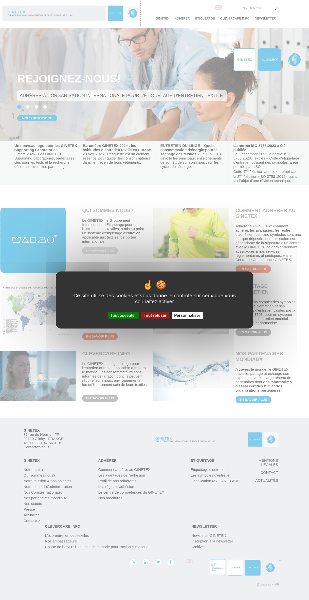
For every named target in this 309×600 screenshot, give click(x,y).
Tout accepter (123, 315)
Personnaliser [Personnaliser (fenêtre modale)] (187, 315)
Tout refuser (155, 315)
